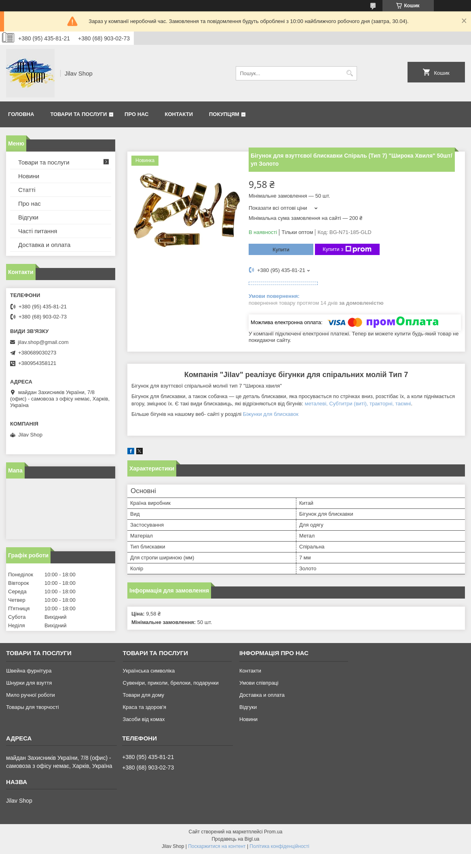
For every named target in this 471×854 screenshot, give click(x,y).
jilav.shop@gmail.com (43, 342)
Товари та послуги (78, 114)
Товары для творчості (32, 707)
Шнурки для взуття (29, 683)
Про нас (136, 114)
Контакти (179, 114)
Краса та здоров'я (144, 707)
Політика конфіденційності (279, 846)
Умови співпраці (259, 683)
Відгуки (28, 217)
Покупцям (224, 114)
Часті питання (37, 231)
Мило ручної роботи (30, 695)
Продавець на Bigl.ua (235, 839)
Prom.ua (273, 832)
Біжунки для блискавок (270, 414)
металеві (315, 404)
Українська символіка (149, 671)
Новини (28, 176)
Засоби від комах (144, 719)
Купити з (347, 249)
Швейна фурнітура (28, 671)
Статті (27, 189)
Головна (21, 114)
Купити (280, 250)
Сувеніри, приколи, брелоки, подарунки (171, 683)
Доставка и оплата (44, 244)
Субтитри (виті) (347, 404)
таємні (403, 404)
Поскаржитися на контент (216, 846)
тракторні (381, 404)
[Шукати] (350, 73)
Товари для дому (143, 695)
